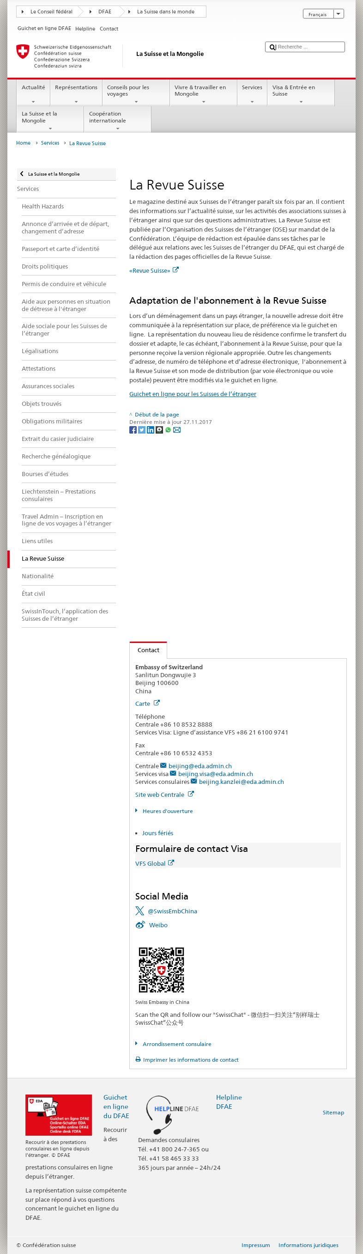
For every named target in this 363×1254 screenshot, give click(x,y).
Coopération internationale (118, 121)
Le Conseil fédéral (51, 12)
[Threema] (160, 429)
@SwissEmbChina (172, 911)
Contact (144, 650)
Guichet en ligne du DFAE (116, 1106)
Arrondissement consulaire (176, 1043)
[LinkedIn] (151, 429)
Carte (147, 703)
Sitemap (333, 1112)
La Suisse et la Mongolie (50, 121)
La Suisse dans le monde (165, 12)
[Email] (177, 429)
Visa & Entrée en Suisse (301, 95)
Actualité (33, 95)
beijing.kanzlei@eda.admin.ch (241, 781)
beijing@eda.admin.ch (200, 766)
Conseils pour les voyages (136, 95)
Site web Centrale (164, 794)
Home (23, 143)
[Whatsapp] (168, 429)
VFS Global (154, 863)
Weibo (158, 925)
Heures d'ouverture (167, 810)
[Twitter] (142, 429)
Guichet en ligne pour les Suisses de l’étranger (192, 394)
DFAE (104, 12)
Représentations (76, 95)
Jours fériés (157, 833)
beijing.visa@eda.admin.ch (215, 773)
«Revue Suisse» (154, 270)
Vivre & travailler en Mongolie (203, 95)
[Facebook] (133, 429)
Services (252, 95)
